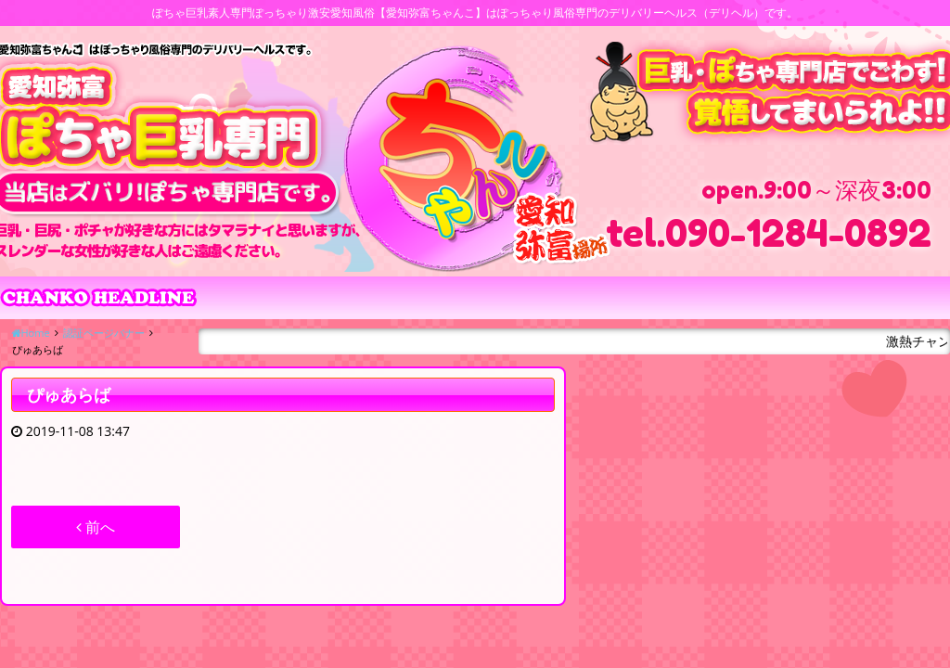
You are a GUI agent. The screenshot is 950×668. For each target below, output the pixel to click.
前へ (95, 527)
